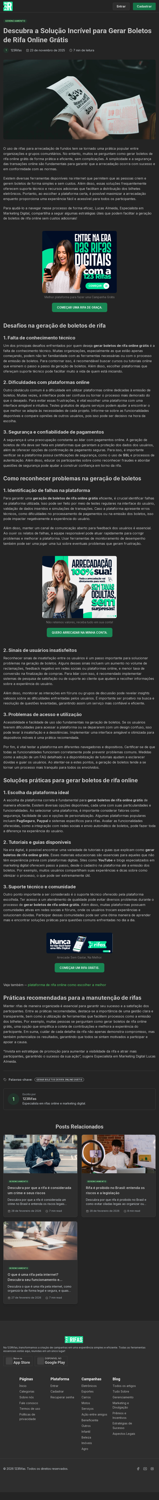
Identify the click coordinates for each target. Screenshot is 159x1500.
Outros (86, 1426)
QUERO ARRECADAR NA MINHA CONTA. (79, 632)
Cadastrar (57, 1391)
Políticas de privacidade (27, 1417)
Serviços (88, 1408)
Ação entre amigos (94, 1414)
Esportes (88, 1391)
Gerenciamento (123, 1397)
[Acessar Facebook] (138, 1468)
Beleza (86, 1437)
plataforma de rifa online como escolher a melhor (67, 985)
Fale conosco (28, 1403)
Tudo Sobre (121, 1391)
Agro (85, 1449)
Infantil (86, 1431)
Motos (86, 1403)
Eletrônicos (89, 1386)
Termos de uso (29, 1408)
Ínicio (22, 1386)
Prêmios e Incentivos (119, 1415)
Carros (86, 1397)
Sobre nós (26, 1397)
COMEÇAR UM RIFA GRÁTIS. (79, 967)
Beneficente (90, 1420)
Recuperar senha (62, 1397)
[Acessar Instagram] (152, 1468)
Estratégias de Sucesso (122, 1426)
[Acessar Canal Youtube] (145, 1468)
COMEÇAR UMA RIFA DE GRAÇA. (79, 307)
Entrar (54, 1386)
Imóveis (87, 1443)
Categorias (26, 1391)
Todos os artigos (124, 1386)
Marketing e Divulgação (121, 1405)
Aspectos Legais (124, 1433)
